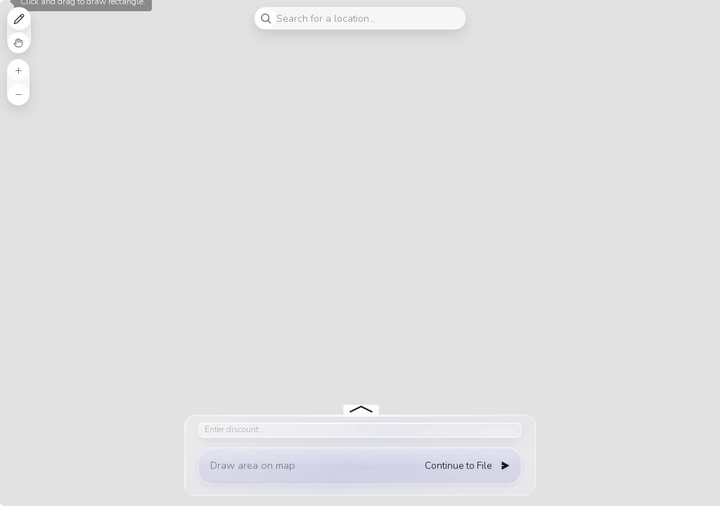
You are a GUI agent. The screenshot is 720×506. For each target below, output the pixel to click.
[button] (18, 70)
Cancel (18, 42)
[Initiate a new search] (265, 18)
